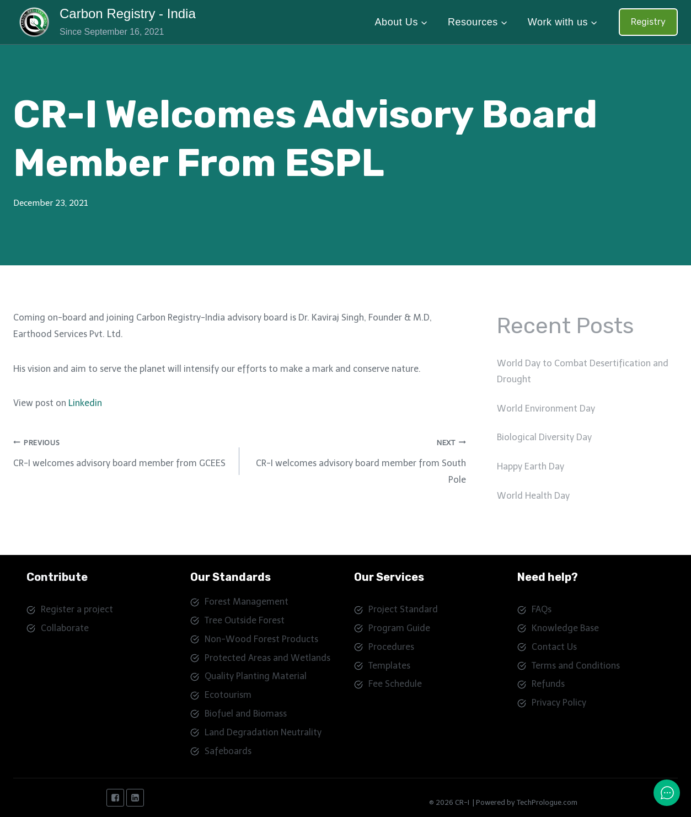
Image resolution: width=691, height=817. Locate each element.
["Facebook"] (115, 798)
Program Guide (399, 628)
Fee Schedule (395, 684)
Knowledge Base (565, 628)
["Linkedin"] (135, 798)
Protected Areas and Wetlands (267, 658)
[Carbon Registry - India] (107, 22)
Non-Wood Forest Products (261, 639)
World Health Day (533, 495)
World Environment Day (546, 408)
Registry (648, 22)
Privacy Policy (559, 702)
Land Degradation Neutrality (263, 732)
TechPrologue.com (547, 802)
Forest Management (246, 601)
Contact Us (554, 647)
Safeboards (228, 751)
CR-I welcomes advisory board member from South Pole (356, 459)
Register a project (77, 609)
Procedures (391, 647)
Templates (389, 665)
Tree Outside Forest (245, 620)
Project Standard (403, 609)
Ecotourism (228, 695)
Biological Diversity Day (544, 437)
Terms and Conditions (576, 665)
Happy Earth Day (530, 466)
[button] (424, 22)
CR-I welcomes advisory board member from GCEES (122, 451)
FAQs (541, 609)
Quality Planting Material (256, 676)
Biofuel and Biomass (246, 713)
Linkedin (85, 403)
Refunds (548, 684)
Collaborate (65, 628)
